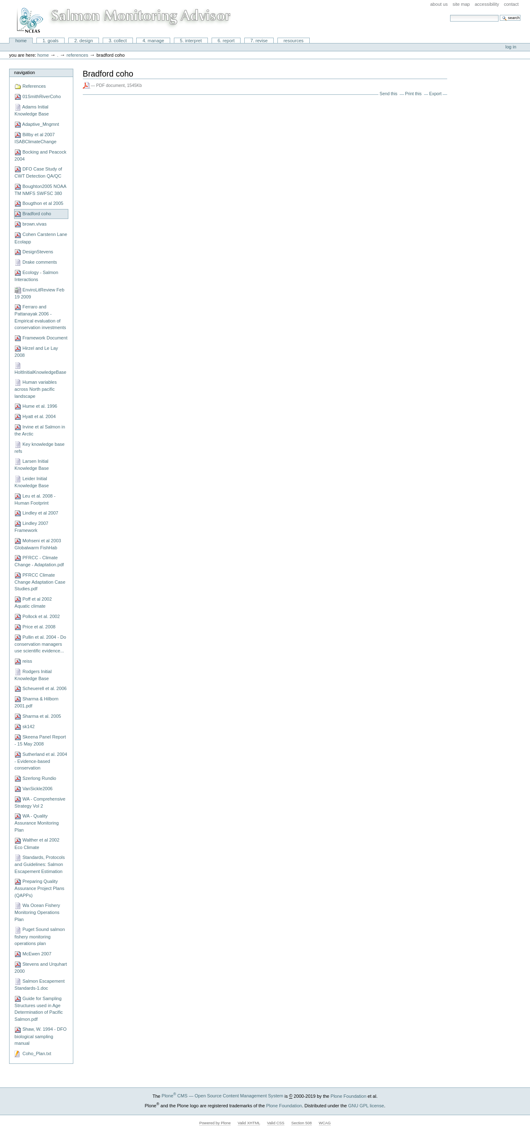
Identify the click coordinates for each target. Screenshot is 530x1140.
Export (435, 93)
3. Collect (117, 40)
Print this (413, 93)
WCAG (325, 1123)
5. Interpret (191, 40)
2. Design (84, 40)
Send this (389, 93)
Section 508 (301, 1123)
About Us (439, 4)
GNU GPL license (366, 1105)
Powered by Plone (215, 1123)
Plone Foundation (348, 1095)
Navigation (24, 72)
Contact (511, 4)
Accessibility (487, 4)
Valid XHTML (249, 1123)
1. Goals (51, 40)
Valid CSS (275, 1123)
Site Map (461, 4)
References (77, 55)
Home (21, 40)
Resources (294, 40)
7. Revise (259, 40)
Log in (511, 46)
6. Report (225, 40)
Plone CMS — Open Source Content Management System (222, 1095)
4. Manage (153, 40)
